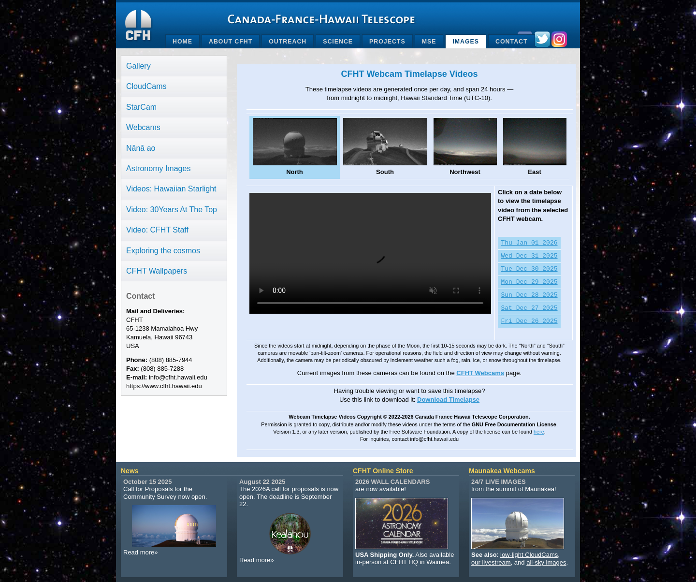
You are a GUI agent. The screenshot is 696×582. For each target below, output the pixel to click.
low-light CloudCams (529, 554)
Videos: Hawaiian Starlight (171, 189)
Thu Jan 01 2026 (529, 243)
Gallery (138, 66)
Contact (511, 41)
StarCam (141, 107)
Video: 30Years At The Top (171, 209)
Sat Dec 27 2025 (529, 308)
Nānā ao (141, 148)
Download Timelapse (448, 399)
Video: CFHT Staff (157, 230)
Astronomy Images (158, 168)
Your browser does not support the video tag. (370, 253)
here (539, 432)
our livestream (491, 562)
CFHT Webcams (480, 373)
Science (338, 41)
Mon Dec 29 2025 (529, 282)
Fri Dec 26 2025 (529, 321)
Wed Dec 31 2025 (529, 256)
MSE (429, 41)
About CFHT (230, 41)
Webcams (143, 127)
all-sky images (546, 562)
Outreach (287, 41)
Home (182, 41)
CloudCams (146, 86)
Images (465, 41)
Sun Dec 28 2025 (529, 295)
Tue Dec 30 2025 (529, 269)
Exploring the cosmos (163, 251)
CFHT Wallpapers (156, 271)
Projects (387, 41)
